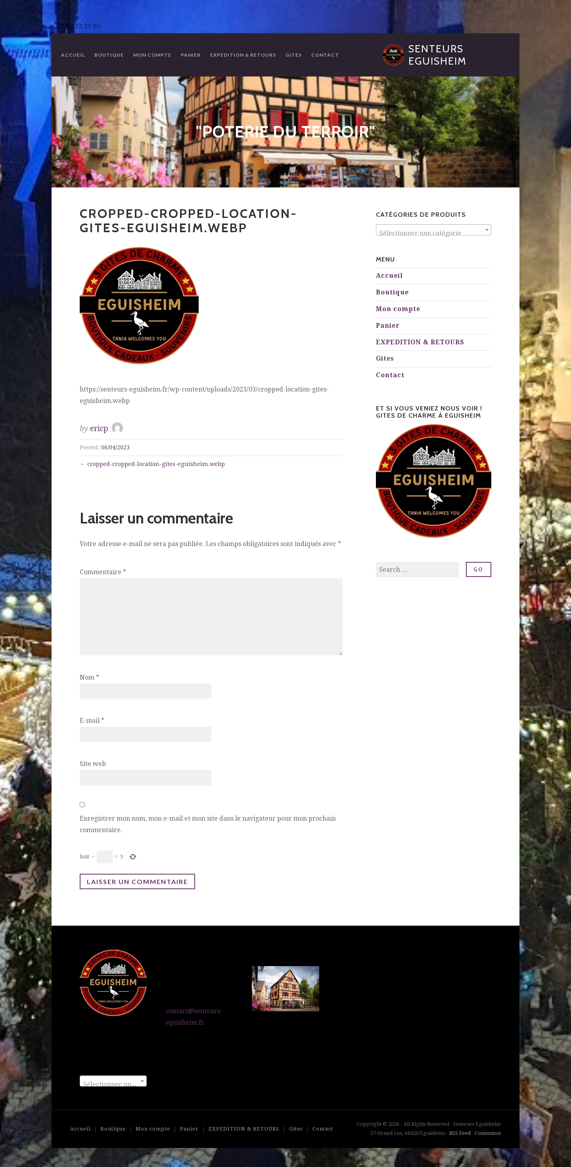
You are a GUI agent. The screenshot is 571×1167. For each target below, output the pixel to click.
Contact (325, 55)
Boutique (109, 55)
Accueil (73, 55)
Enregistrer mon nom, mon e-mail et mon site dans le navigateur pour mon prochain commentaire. (208, 824)
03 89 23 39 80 (78, 26)
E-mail (92, 720)
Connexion (488, 1133)
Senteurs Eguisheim (437, 55)
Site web (93, 764)
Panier (191, 55)
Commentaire (103, 572)
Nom (89, 677)
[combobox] (433, 229)
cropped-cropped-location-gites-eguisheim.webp (156, 464)
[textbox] (433, 233)
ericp (99, 428)
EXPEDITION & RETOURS (243, 55)
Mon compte (152, 55)
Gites (294, 55)
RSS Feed (460, 1133)
